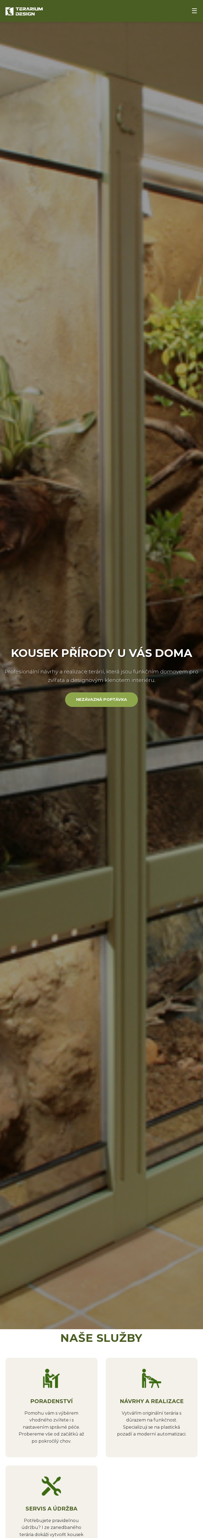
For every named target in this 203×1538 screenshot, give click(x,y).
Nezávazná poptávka (101, 699)
